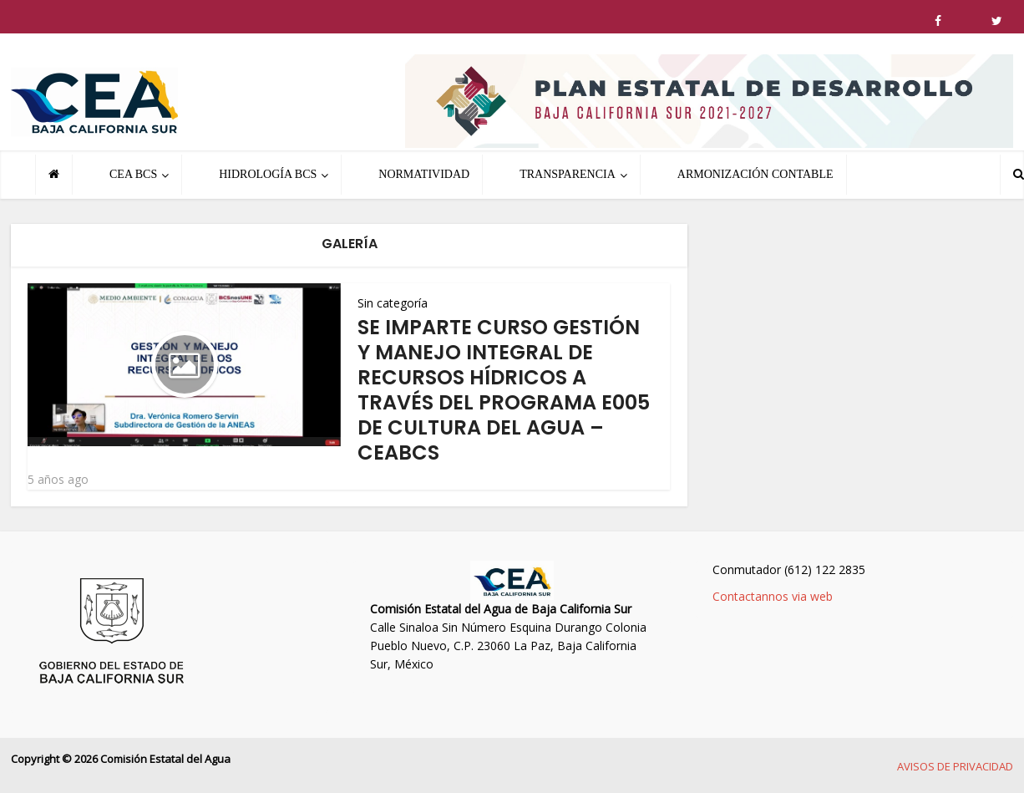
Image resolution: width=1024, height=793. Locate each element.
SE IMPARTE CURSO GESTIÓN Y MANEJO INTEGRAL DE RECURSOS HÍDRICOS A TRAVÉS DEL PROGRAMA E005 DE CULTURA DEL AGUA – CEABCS (503, 389)
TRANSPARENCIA (568, 174)
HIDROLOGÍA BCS (268, 174)
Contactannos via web (772, 596)
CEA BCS (133, 174)
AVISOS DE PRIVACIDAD (955, 766)
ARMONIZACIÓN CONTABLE (755, 174)
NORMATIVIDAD (423, 174)
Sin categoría (392, 303)
